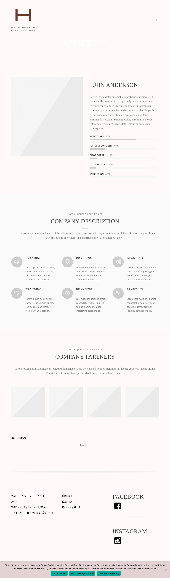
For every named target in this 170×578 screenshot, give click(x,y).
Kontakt (69, 502)
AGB (14, 502)
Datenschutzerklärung (32, 513)
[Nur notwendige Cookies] (166, 569)
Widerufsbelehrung (28, 507)
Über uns (69, 496)
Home (79, 36)
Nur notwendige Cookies (82, 573)
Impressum (71, 507)
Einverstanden (59, 573)
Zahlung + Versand (27, 496)
